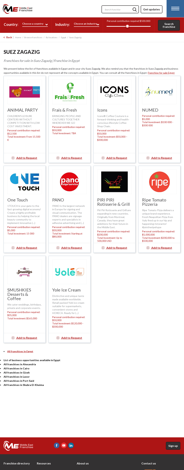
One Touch (17, 199)
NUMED (150, 109)
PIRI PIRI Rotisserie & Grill (113, 202)
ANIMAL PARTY (22, 109)
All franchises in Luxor (17, 376)
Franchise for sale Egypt (161, 72)
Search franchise (169, 25)
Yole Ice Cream (66, 289)
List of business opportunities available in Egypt (32, 360)
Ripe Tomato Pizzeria (154, 202)
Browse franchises (33, 37)
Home (18, 37)
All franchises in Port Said (19, 380)
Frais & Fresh (64, 109)
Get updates (151, 9)
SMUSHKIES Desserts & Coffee (19, 294)
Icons (102, 109)
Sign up (173, 445)
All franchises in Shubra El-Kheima (24, 384)
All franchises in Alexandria (20, 364)
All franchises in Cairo (16, 368)
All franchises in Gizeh (17, 372)
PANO (58, 199)
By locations (52, 37)
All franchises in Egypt (20, 351)
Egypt (63, 37)
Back (9, 37)
